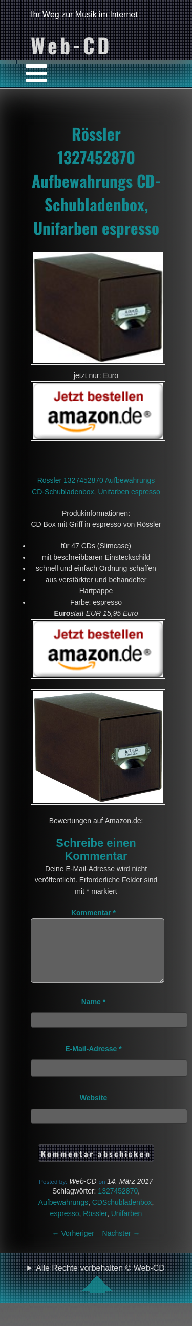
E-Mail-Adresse (93, 1061)
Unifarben (126, 1226)
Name (93, 1014)
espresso (64, 1226)
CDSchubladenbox (122, 1214)
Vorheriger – (77, 1246)
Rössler (95, 1226)
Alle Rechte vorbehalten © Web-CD (100, 1291)
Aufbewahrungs (63, 1214)
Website (93, 1110)
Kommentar (93, 913)
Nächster (121, 1246)
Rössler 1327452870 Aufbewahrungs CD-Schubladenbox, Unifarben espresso (96, 180)
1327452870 (118, 1203)
